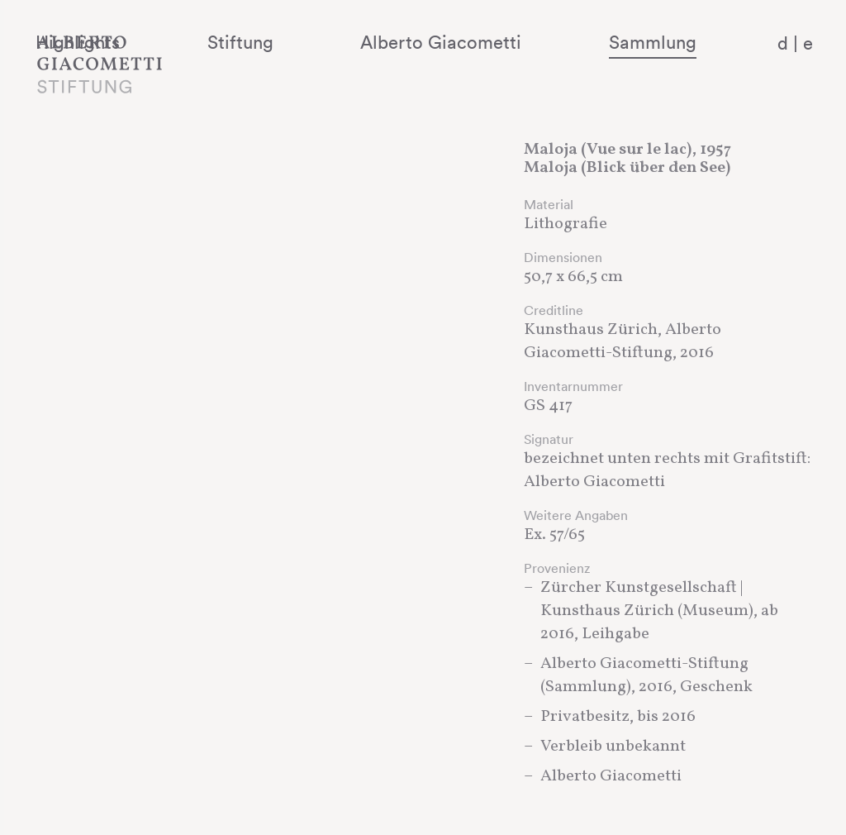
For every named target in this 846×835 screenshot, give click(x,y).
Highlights (240, 42)
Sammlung (676, 42)
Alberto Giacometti (511, 42)
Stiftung (357, 42)
